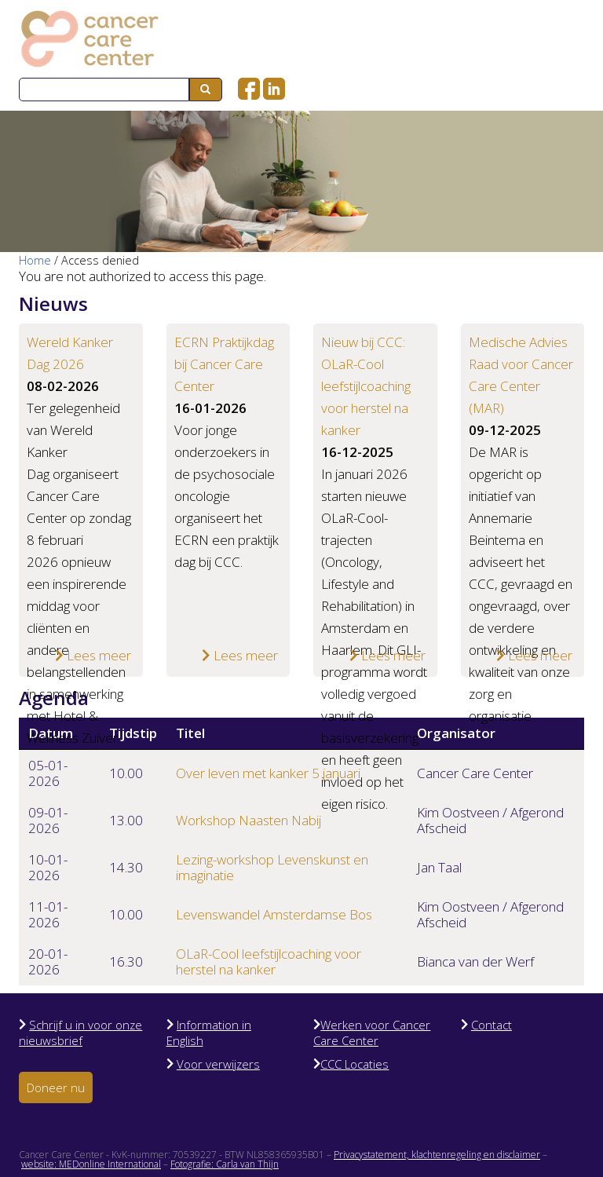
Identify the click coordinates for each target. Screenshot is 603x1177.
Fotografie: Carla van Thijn (224, 1164)
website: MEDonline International (91, 1164)
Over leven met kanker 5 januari (268, 773)
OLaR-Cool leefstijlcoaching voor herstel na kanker (268, 961)
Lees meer (93, 655)
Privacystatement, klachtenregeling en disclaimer (437, 1154)
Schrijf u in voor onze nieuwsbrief (80, 1032)
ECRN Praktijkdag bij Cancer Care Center (224, 364)
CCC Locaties (354, 1064)
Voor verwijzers (218, 1064)
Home (35, 260)
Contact (491, 1025)
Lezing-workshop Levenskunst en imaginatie (272, 867)
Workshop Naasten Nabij (248, 820)
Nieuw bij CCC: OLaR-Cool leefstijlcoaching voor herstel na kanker (366, 386)
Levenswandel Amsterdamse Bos (274, 914)
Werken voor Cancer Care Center (371, 1032)
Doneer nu (56, 1087)
